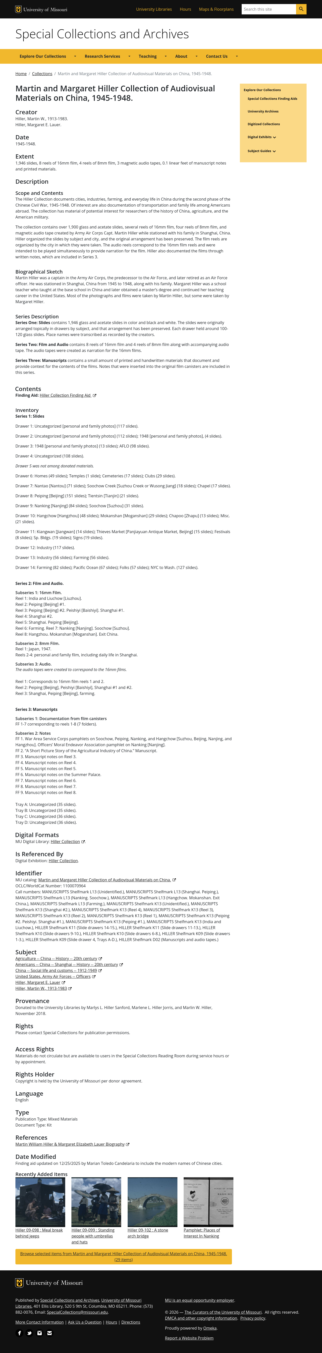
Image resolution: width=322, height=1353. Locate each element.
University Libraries (154, 9)
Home (21, 73)
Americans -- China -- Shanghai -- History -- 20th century (66, 964)
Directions (130, 1322)
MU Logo (18, 9)
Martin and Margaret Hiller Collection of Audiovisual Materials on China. (104, 880)
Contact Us (217, 56)
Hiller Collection (65, 841)
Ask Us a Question (85, 1322)
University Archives (263, 111)
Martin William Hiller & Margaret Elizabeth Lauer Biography (70, 1144)
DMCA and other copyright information (201, 1318)
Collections (42, 73)
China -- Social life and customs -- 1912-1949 (56, 970)
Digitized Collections (264, 124)
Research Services (102, 56)
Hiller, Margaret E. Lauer (37, 982)
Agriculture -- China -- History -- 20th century (56, 958)
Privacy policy (252, 1318)
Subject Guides (259, 151)
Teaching (148, 56)
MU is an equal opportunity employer (199, 1300)
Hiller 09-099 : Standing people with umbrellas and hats (92, 1236)
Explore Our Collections (43, 56)
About (181, 56)
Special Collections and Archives (102, 33)
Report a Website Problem (189, 1338)
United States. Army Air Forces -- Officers (53, 976)
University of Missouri (45, 10)
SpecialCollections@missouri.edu (77, 1312)
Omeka (210, 1328)
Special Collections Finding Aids (272, 98)
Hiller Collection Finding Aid (66, 395)
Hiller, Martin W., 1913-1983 (41, 988)
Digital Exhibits (260, 137)
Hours (185, 9)
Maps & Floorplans (216, 9)
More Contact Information (39, 1322)
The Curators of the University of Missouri (223, 1312)
